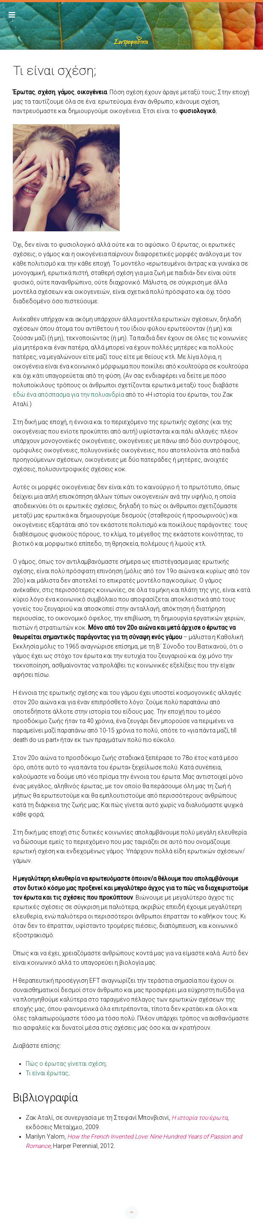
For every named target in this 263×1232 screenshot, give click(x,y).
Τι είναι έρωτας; (48, 1073)
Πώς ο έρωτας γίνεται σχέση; (66, 1063)
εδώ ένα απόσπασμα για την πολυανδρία (68, 394)
